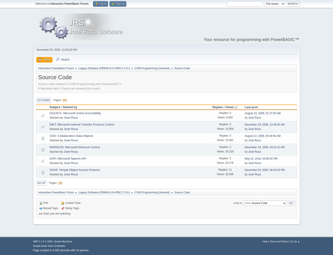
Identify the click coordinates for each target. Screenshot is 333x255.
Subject (55, 107)
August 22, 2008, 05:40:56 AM (263, 136)
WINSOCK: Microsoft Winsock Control (75, 147)
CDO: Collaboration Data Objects (71, 136)
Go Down (43, 100)
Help (265, 241)
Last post (251, 107)
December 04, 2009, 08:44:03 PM (265, 170)
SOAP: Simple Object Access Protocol (75, 170)
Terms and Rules (279, 241)
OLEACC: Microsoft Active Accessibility (75, 113)
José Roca (71, 117)
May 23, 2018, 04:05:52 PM (261, 158)
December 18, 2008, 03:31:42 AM (265, 147)
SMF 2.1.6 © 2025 (43, 241)
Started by (70, 107)
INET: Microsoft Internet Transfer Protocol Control (82, 124)
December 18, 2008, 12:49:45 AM (265, 124)
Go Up (41, 183)
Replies (217, 107)
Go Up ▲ (295, 241)
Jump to (237, 203)
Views (232, 107)
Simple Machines (63, 241)
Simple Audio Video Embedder (49, 246)
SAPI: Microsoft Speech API (68, 158)
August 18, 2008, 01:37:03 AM (263, 113)
